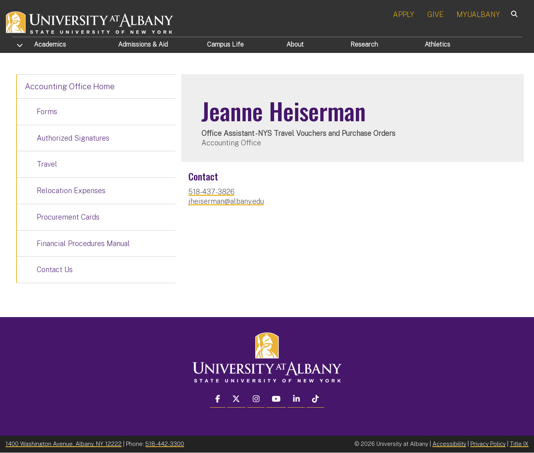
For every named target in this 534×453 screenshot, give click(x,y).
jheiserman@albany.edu (226, 201)
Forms (47, 111)
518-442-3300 (164, 443)
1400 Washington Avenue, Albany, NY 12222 (64, 443)
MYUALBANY (478, 14)
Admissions (143, 44)
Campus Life (225, 44)
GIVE (435, 14)
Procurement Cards (68, 217)
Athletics (437, 44)
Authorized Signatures (73, 138)
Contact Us (55, 269)
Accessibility (449, 443)
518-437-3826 (211, 192)
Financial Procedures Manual (83, 243)
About (295, 44)
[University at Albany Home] (90, 21)
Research (364, 44)
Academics (50, 44)
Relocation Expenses (71, 190)
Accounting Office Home (70, 86)
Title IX (519, 443)
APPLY (403, 14)
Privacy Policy (488, 443)
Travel (47, 164)
